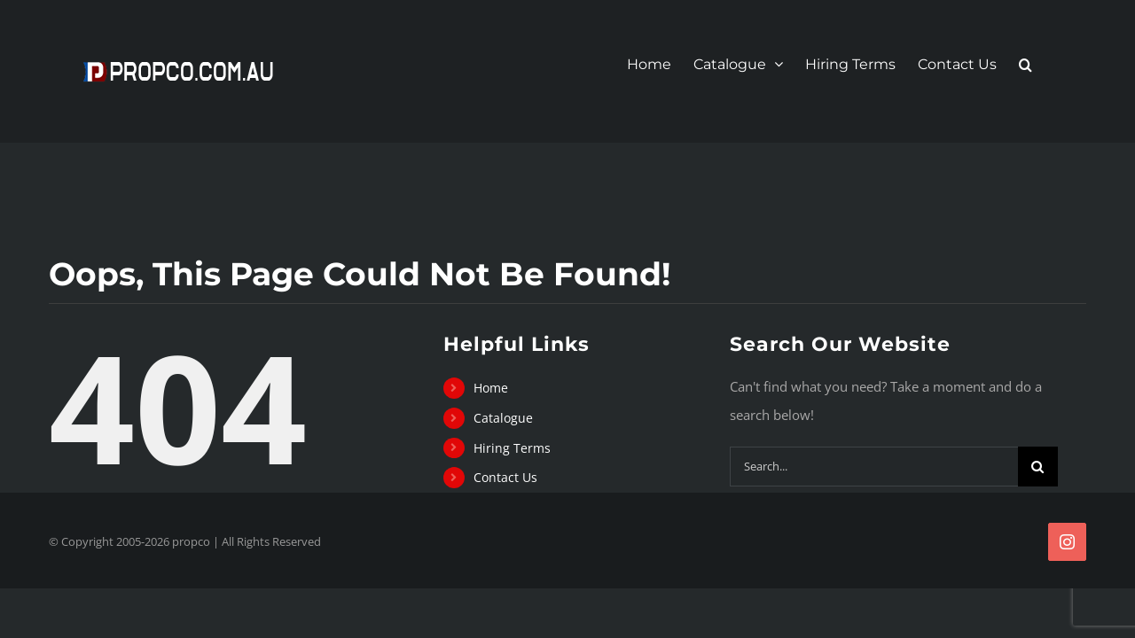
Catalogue (503, 417)
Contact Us (505, 477)
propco (191, 541)
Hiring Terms (512, 448)
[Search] (1038, 466)
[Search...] (874, 466)
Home (491, 387)
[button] (1047, 64)
